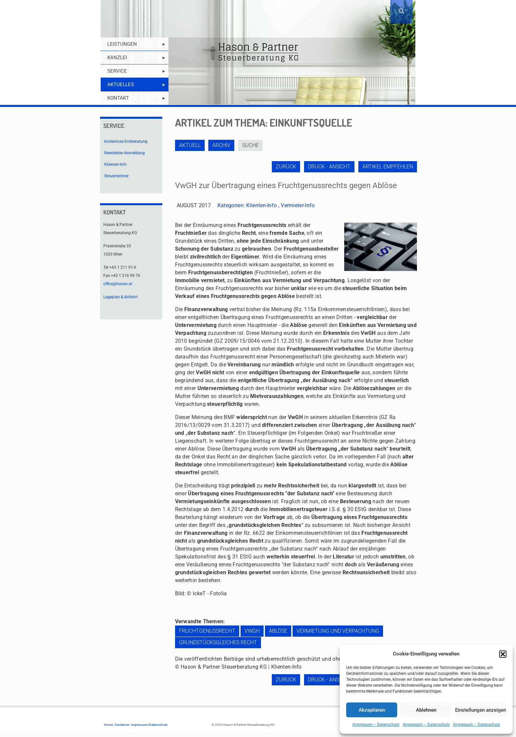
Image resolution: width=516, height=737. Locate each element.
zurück (285, 166)
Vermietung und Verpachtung (338, 631)
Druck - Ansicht (329, 166)
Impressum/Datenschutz (149, 724)
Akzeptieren (372, 710)
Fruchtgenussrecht (207, 631)
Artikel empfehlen (387, 166)
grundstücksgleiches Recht (218, 642)
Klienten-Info (261, 205)
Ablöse (278, 631)
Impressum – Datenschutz (376, 724)
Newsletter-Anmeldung (124, 153)
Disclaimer (122, 724)
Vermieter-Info (298, 205)
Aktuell (190, 145)
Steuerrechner (116, 176)
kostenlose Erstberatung (125, 141)
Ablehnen (426, 710)
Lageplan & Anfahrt (120, 297)
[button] (503, 654)
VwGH (252, 631)
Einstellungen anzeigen (480, 710)
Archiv (222, 145)
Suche (251, 145)
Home (108, 724)
